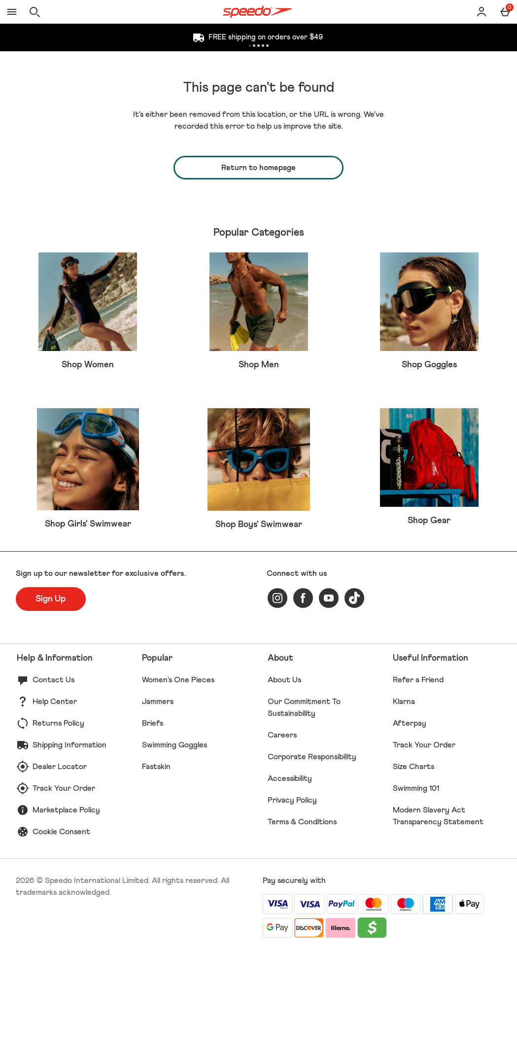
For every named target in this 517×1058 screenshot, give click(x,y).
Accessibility (290, 883)
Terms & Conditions (302, 926)
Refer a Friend (418, 784)
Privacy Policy (292, 905)
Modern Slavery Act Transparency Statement (438, 920)
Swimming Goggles (174, 849)
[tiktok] (354, 702)
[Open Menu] (12, 12)
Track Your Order (64, 893)
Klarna (404, 806)
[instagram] (277, 702)
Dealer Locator (60, 871)
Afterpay (409, 828)
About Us (284, 784)
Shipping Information (69, 849)
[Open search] (34, 12)
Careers (282, 840)
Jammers (157, 806)
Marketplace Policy (66, 914)
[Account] (481, 12)
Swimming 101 (416, 893)
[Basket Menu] (505, 12)
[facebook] (303, 702)
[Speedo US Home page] (257, 12)
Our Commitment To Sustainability (304, 812)
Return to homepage (258, 168)
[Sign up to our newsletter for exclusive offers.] (50, 703)
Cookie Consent (61, 936)
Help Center (55, 806)
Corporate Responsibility (312, 861)
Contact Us (53, 784)
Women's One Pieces (178, 784)
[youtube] (329, 702)
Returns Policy (58, 828)
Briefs (152, 828)
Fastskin (156, 871)
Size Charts (413, 871)
